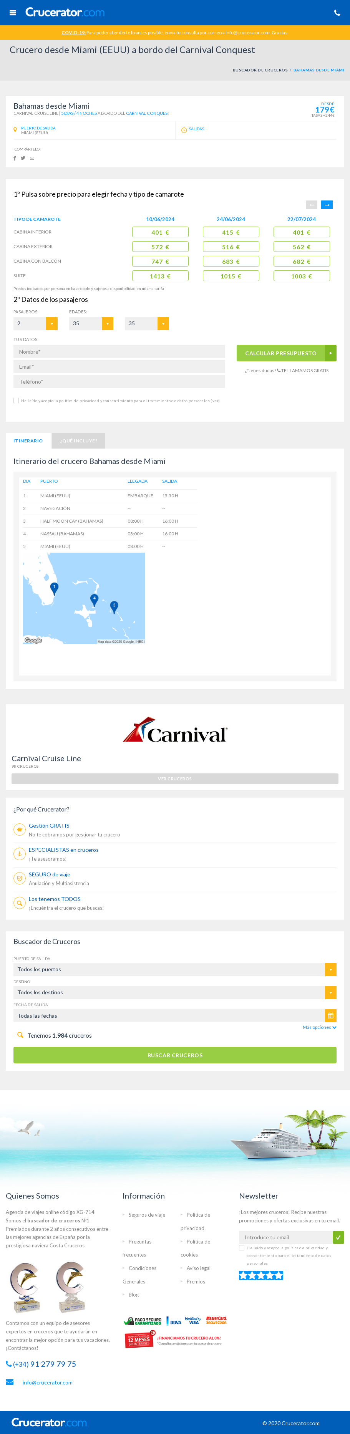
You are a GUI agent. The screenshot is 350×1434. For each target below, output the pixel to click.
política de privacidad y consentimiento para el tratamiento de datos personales (289, 1255)
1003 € (301, 276)
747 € (160, 261)
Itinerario (28, 441)
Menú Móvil (12, 12)
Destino (21, 981)
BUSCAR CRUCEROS (175, 1055)
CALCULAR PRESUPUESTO (281, 353)
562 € (301, 246)
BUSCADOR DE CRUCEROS (260, 70)
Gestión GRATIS (49, 825)
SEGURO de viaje (49, 874)
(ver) (215, 400)
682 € (301, 261)
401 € (160, 232)
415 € (231, 232)
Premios (196, 1281)
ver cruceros (175, 778)
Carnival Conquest (148, 113)
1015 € (231, 276)
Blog (134, 1295)
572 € (160, 246)
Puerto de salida (31, 958)
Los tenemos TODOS (55, 899)
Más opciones (320, 1027)
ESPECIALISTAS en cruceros (64, 849)
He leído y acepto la (289, 1255)
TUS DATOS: (25, 339)
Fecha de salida (30, 1004)
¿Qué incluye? (79, 441)
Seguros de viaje (147, 1215)
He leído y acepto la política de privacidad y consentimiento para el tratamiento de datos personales (120, 400)
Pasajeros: (25, 311)
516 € (231, 246)
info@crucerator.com (48, 1382)
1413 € (160, 276)
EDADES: (78, 311)
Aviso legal (199, 1268)
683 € (231, 261)
